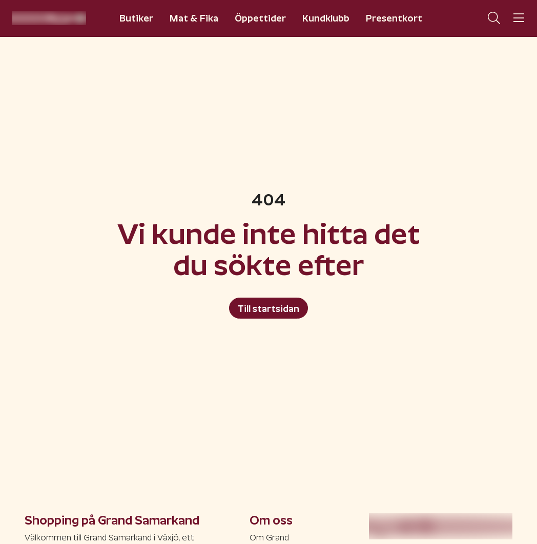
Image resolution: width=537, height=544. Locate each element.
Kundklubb (325, 18)
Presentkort (394, 18)
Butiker (136, 18)
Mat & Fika (194, 18)
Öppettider (260, 18)
